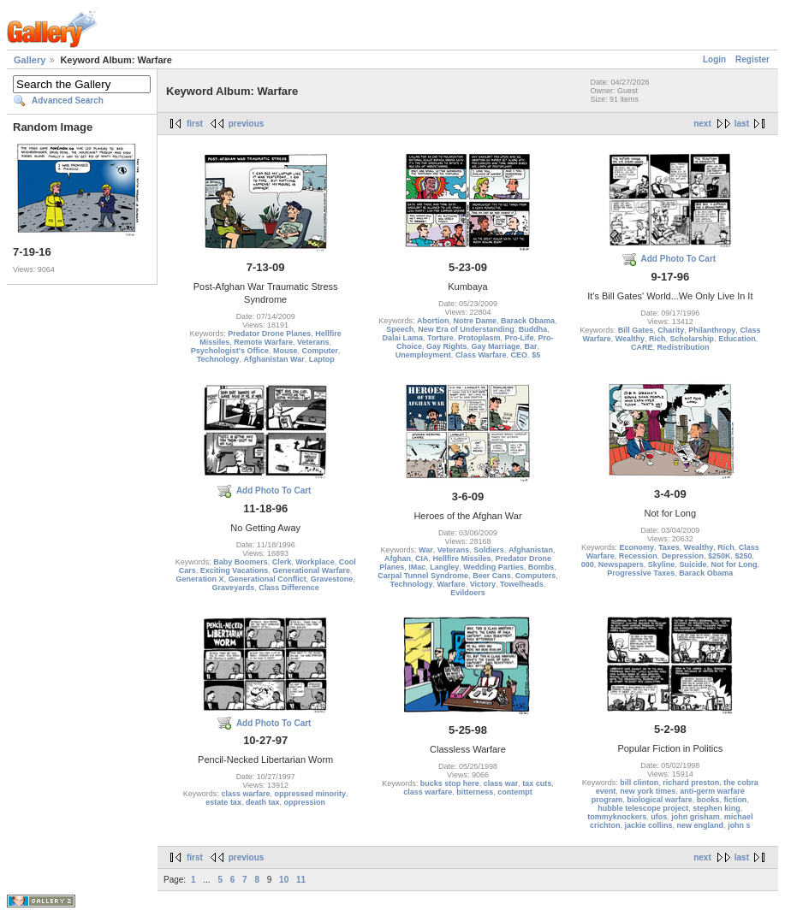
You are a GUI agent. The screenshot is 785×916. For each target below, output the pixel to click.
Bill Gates (636, 330)
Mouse (285, 350)
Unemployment (423, 355)
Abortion (433, 320)
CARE (642, 347)
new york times (647, 791)
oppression (304, 802)
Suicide (692, 564)
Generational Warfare (311, 570)
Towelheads (522, 584)
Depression (683, 556)
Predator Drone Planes (269, 333)
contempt (514, 792)
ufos (659, 817)
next (702, 123)
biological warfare (660, 799)
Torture (440, 338)
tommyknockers (616, 817)
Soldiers (488, 550)
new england (700, 825)
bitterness (474, 792)
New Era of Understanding (466, 329)
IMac (416, 567)
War (426, 550)
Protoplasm (479, 338)
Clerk (282, 562)
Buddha (533, 329)
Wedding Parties (493, 567)
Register (752, 59)
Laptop (322, 359)
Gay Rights (446, 346)
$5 (536, 355)
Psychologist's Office (230, 350)
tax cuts (536, 783)
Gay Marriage (495, 346)
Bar (531, 346)
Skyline (661, 564)
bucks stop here (449, 783)
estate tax (223, 802)
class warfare (245, 793)
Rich (657, 338)
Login (714, 59)
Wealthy (630, 338)
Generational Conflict (267, 579)
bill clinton (639, 782)
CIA (422, 558)
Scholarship (692, 338)
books (708, 799)
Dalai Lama (403, 338)
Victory (483, 584)
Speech (399, 329)
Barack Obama (528, 320)
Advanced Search (68, 100)
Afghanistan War (274, 359)
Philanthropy (711, 330)
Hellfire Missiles (461, 558)
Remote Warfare (263, 342)
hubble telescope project (643, 808)
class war (501, 783)
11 (301, 879)
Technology (218, 359)
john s (739, 825)
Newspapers (621, 564)
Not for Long (734, 564)
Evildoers (467, 592)
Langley (444, 567)
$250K (719, 556)
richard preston (691, 782)
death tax (263, 802)
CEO (519, 355)
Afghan (397, 558)
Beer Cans (492, 575)
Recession (638, 556)
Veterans (313, 342)
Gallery (29, 60)
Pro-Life (518, 338)
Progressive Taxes (641, 573)
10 (283, 879)
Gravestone (332, 579)
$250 (743, 556)
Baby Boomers (240, 562)
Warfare (451, 584)
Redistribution (683, 347)
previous (247, 123)
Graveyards (233, 587)
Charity (670, 330)
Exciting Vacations (234, 570)
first (195, 123)
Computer (320, 350)
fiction (734, 799)
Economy (636, 547)
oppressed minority (310, 793)
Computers (535, 575)
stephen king (716, 808)
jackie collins (649, 825)
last (741, 123)
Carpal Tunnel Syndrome (423, 575)
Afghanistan (530, 550)
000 (587, 564)
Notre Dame (475, 320)
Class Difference (289, 587)
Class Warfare (481, 355)
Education (737, 338)
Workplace (314, 562)
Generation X (200, 579)
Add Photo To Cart (679, 258)
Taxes (669, 547)
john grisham (695, 817)
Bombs (541, 567)
